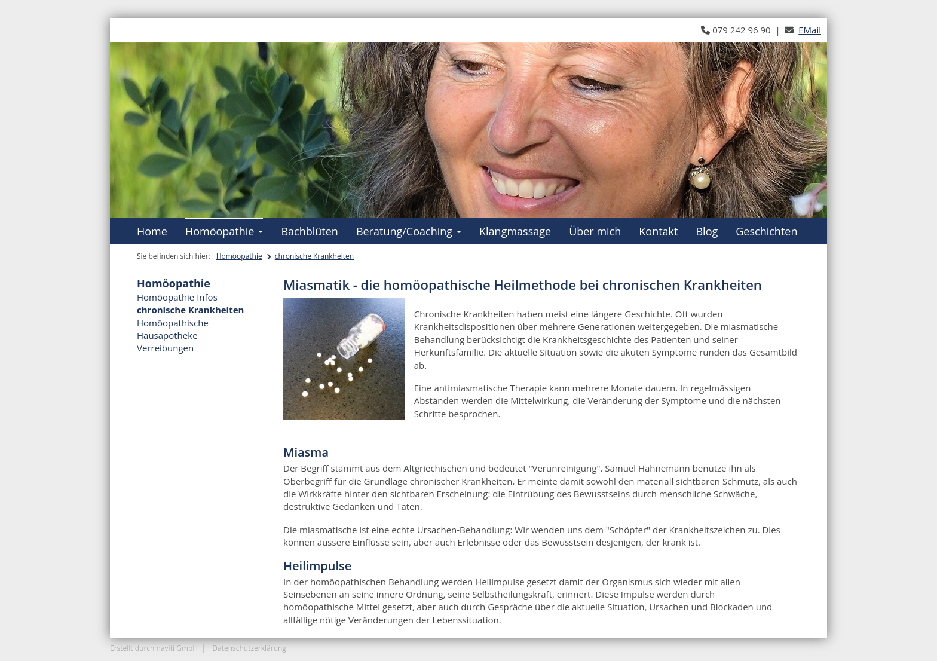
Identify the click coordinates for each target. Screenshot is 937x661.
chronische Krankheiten (314, 256)
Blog (707, 231)
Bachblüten (309, 231)
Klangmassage (515, 231)
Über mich (595, 231)
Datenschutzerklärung (249, 648)
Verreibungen (165, 348)
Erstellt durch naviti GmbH (154, 648)
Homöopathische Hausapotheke (173, 329)
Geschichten (766, 231)
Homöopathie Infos (177, 297)
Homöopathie (224, 231)
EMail (809, 30)
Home (152, 231)
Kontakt (658, 231)
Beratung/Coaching (408, 231)
